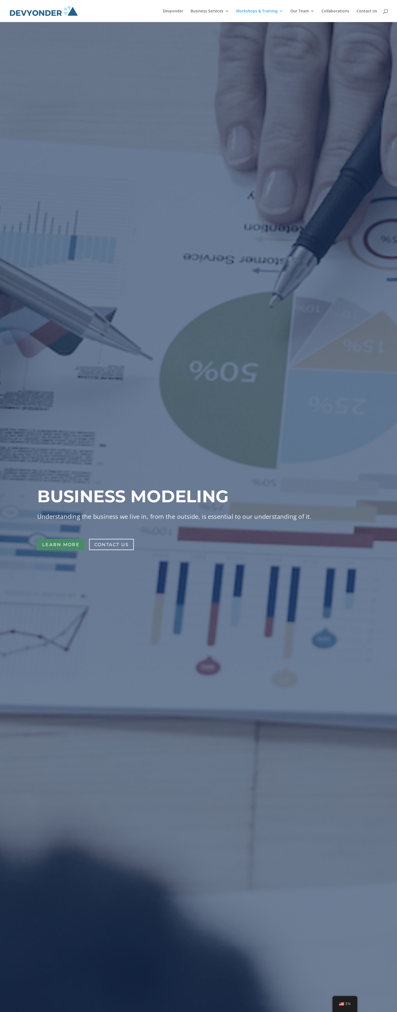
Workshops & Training (257, 11)
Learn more (61, 544)
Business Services (207, 11)
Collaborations (335, 11)
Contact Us (366, 11)
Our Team (299, 11)
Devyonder (173, 11)
